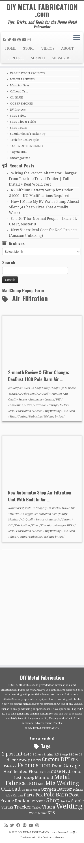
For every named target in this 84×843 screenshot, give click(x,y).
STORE (28, 48)
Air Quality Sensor (33, 519)
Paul (61, 416)
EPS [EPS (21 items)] (74, 759)
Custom (49, 399)
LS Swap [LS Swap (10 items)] (28, 778)
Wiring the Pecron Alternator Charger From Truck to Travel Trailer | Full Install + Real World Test (43, 178)
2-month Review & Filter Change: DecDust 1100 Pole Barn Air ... (38, 376)
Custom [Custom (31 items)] (51, 759)
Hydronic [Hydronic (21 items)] (71, 771)
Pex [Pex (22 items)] (39, 795)
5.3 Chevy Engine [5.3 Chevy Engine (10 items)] (41, 754)
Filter (29, 405)
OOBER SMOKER (21, 103)
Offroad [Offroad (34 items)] (11, 789)
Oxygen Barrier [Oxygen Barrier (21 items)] (56, 789)
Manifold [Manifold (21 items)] (44, 777)
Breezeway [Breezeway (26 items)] (18, 759)
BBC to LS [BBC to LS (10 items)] (75, 754)
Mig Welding (52, 411)
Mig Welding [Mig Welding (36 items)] (62, 783)
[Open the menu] (76, 38)
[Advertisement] (42, 605)
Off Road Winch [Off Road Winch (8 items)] (31, 789)
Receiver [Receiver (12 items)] (38, 801)
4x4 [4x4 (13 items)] (26, 754)
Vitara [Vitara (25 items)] (48, 807)
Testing (23, 416)
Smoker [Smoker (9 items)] (65, 801)
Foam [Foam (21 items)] (57, 766)
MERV (64, 405)
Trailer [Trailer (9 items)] (36, 807)
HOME (10, 48)
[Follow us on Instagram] (30, 40)
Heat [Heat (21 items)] (8, 771)
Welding (49, 416)
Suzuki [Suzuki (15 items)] (7, 807)
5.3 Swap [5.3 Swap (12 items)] (61, 754)
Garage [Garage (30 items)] (72, 765)
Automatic (36, 399)
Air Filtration (26, 393)
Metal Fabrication (20, 411)
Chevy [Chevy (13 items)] (36, 760)
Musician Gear (20, 85)
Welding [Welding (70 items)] (69, 806)
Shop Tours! (18, 127)
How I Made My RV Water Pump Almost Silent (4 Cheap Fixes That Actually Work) (44, 207)
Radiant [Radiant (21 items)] (23, 800)
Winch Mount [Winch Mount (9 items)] (38, 813)
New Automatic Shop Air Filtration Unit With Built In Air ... (39, 496)
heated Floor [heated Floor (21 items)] (26, 771)
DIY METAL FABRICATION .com (42, 10)
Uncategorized (20, 158)
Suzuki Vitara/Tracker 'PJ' (28, 133)
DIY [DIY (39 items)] (65, 759)
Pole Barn (68, 411)
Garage (53, 405)
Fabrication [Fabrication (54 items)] (34, 765)
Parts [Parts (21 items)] (29, 795)
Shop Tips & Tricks (23, 121)
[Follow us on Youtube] (25, 40)
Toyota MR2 (18, 152)
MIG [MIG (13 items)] (41, 784)
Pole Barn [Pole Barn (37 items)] (56, 795)
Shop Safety (18, 115)
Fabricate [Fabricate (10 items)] (10, 766)
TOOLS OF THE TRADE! (26, 146)
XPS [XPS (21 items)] (51, 812)
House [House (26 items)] (54, 771)
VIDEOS (47, 48)
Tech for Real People (24, 139)
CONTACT (15, 58)
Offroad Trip (19, 91)
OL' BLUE (16, 97)
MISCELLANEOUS (22, 79)
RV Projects (18, 109)
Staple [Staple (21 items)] (77, 800)
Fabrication (16, 405)
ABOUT (67, 48)
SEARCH (38, 58)
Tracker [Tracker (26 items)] (22, 807)
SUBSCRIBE (61, 58)
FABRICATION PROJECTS (27, 73)
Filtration (40, 405)
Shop (13, 416)
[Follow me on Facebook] (14, 40)
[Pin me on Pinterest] (19, 40)
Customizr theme (52, 837)
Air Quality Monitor (50, 393)
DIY (58, 399)
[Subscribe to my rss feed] (5, 40)
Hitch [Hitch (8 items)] (43, 772)
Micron (38, 411)
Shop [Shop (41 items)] (53, 800)
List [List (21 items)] (18, 777)
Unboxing (35, 416)
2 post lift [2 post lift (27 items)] (12, 754)
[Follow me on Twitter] (9, 40)
